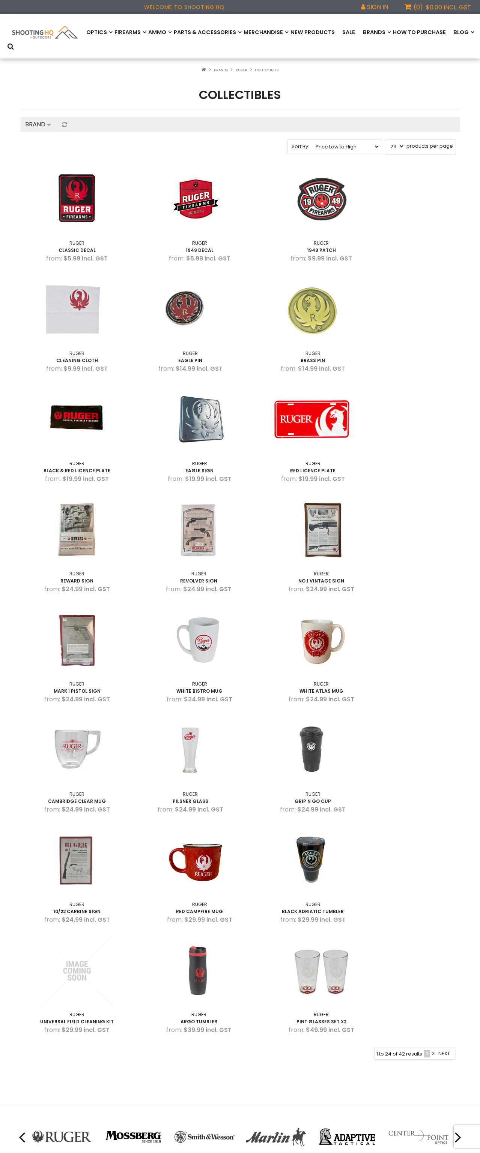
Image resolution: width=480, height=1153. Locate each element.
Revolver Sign (295, 442)
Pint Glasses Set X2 (408, 752)
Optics (96, 32)
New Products (303, 32)
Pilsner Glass (72, 649)
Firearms (126, 32)
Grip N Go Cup (184, 649)
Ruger (241, 62)
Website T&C (36, 1058)
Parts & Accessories (200, 32)
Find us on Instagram (279, 1037)
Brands (363, 32)
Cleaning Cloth (408, 235)
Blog (447, 32)
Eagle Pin (72, 339)
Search (462, 32)
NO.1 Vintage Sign (408, 442)
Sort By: (300, 138)
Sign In (377, 7)
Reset (64, 117)
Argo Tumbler (296, 752)
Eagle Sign (408, 339)
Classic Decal (71, 235)
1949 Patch (295, 235)
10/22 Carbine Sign (296, 649)
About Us (31, 1047)
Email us (264, 1057)
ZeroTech (144, 1058)
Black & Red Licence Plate (296, 339)
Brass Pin (184, 339)
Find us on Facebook (279, 1018)
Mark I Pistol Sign (71, 545)
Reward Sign (183, 442)
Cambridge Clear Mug (408, 545)
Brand (37, 116)
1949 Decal (184, 235)
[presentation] (20, 868)
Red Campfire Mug (408, 649)
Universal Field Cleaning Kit (184, 752)
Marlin (139, 1047)
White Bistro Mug (184, 545)
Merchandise (256, 32)
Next (444, 784)
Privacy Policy (37, 1069)
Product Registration (45, 1024)
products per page (429, 138)
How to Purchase (407, 32)
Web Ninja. (339, 1141)
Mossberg (144, 1035)
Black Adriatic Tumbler (72, 752)
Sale (338, 32)
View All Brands (151, 1069)
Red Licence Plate (72, 442)
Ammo (154, 32)
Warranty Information (46, 1035)
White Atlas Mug (296, 545)
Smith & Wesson (152, 1024)
